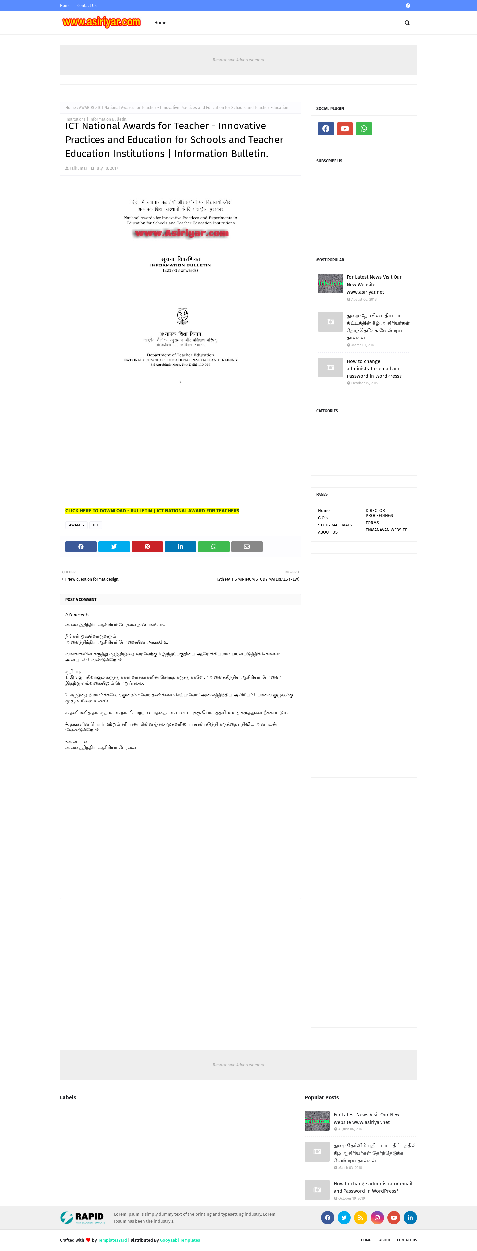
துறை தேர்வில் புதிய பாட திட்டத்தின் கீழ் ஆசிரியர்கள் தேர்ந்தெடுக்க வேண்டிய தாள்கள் (378, 327)
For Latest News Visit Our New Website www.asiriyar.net (374, 284)
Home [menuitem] (160, 22)
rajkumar (78, 168)
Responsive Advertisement (239, 59)
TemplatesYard (112, 1240)
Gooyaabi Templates (180, 1240)
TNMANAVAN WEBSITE (386, 529)
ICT (96, 525)
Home (65, 5)
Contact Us (87, 5)
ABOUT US (328, 532)
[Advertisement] (115, 463)
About (385, 1240)
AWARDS (86, 107)
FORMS (372, 522)
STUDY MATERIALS (335, 525)
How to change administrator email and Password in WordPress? (374, 368)
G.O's (323, 517)
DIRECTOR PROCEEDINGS (379, 513)
